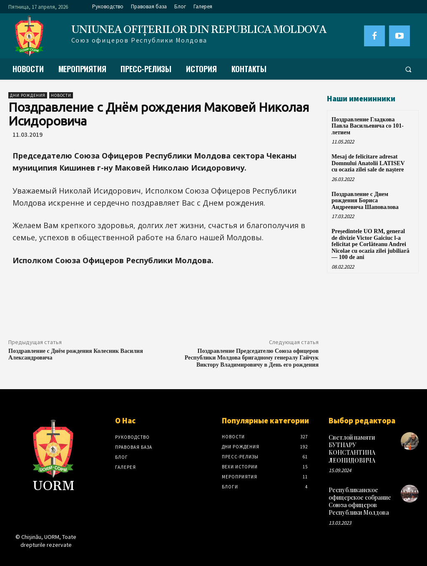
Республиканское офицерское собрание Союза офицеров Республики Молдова (360, 501)
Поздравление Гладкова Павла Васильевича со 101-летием (367, 126)
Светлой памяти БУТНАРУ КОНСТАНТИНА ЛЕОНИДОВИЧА (352, 448)
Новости (61, 95)
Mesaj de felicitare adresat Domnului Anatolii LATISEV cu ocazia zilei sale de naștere (368, 163)
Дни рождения (27, 95)
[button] (408, 69)
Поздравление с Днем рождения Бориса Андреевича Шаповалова (365, 200)
